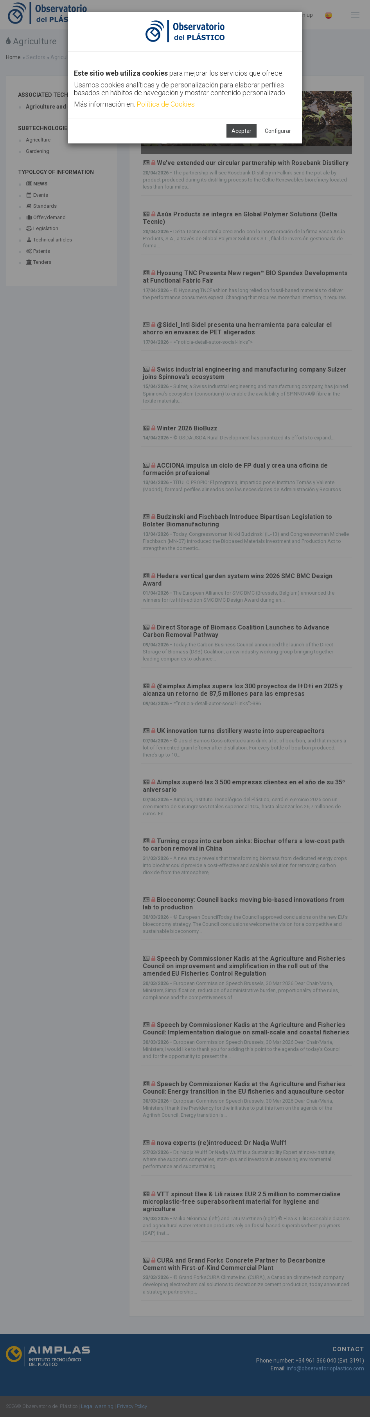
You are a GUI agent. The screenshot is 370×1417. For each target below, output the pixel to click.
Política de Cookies (166, 104)
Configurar (278, 131)
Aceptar (241, 131)
